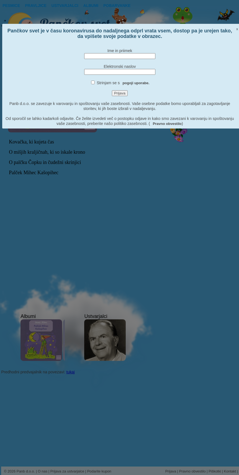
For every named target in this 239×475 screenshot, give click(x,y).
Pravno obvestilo (167, 124)
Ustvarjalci (65, 5)
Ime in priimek (119, 50)
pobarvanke (116, 5)
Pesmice (11, 5)
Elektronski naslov (120, 66)
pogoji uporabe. (135, 83)
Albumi (90, 5)
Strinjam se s (123, 83)
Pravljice (36, 5)
